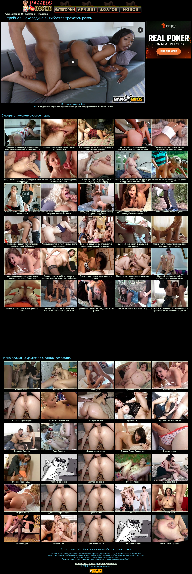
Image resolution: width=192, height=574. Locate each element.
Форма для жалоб (107, 563)
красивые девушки (61, 106)
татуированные (89, 106)
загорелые (76, 106)
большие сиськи (106, 106)
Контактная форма (85, 563)
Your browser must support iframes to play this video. (73, 62)
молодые (42, 106)
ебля (49, 106)
